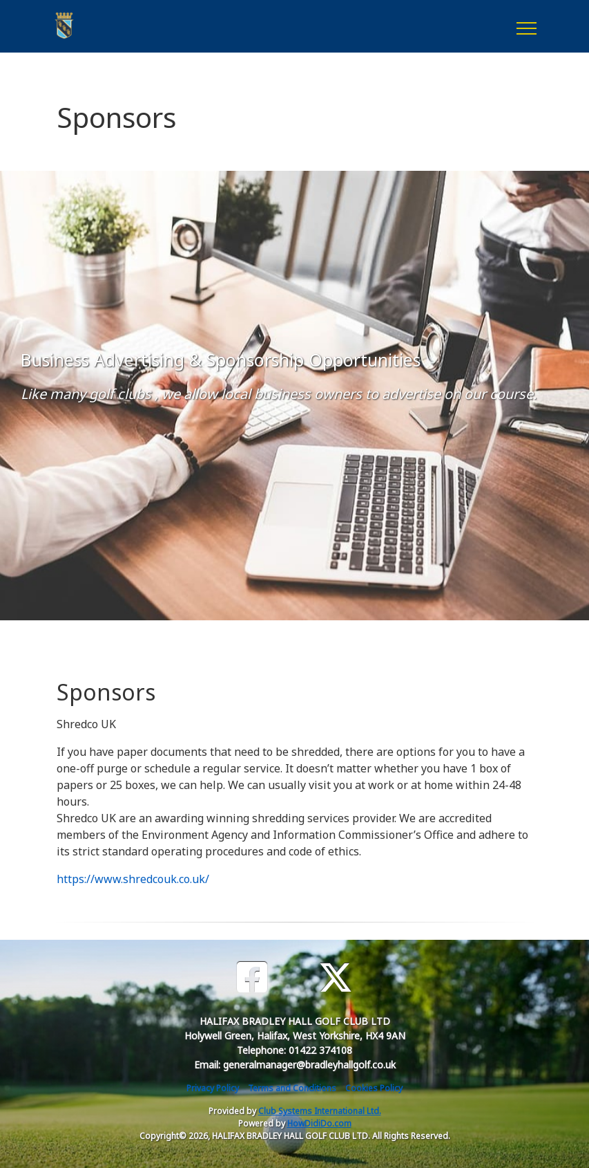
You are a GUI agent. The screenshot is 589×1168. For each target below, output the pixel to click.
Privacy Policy (212, 1088)
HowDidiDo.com (319, 1123)
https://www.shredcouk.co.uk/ (133, 879)
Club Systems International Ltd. (319, 1111)
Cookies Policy (374, 1088)
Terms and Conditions (292, 1088)
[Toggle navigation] (525, 26)
